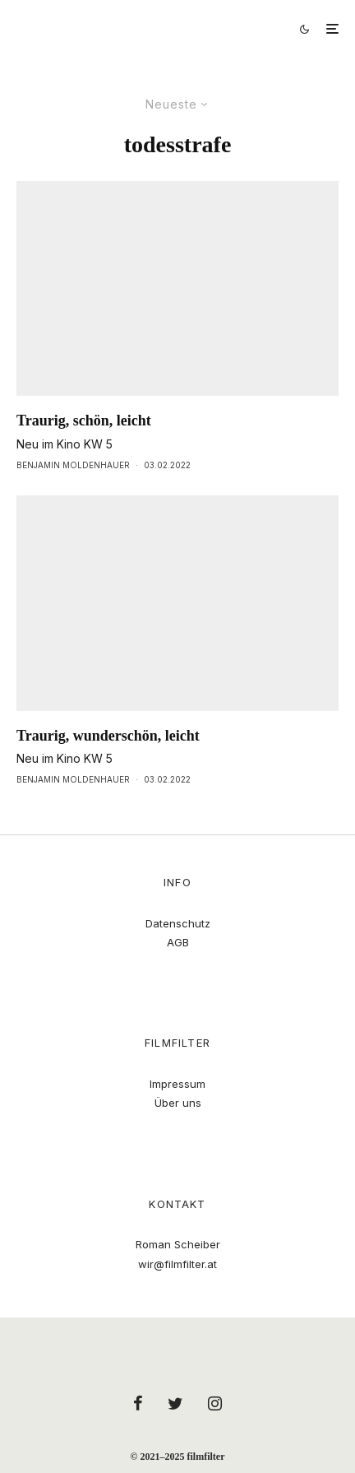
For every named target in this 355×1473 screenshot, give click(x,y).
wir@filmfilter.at (177, 1264)
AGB (178, 942)
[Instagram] (215, 1403)
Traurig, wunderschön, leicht (108, 735)
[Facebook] (138, 1403)
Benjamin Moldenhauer (73, 465)
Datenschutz (177, 923)
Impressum (177, 1083)
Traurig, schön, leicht (83, 420)
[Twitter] (175, 1403)
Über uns (177, 1102)
